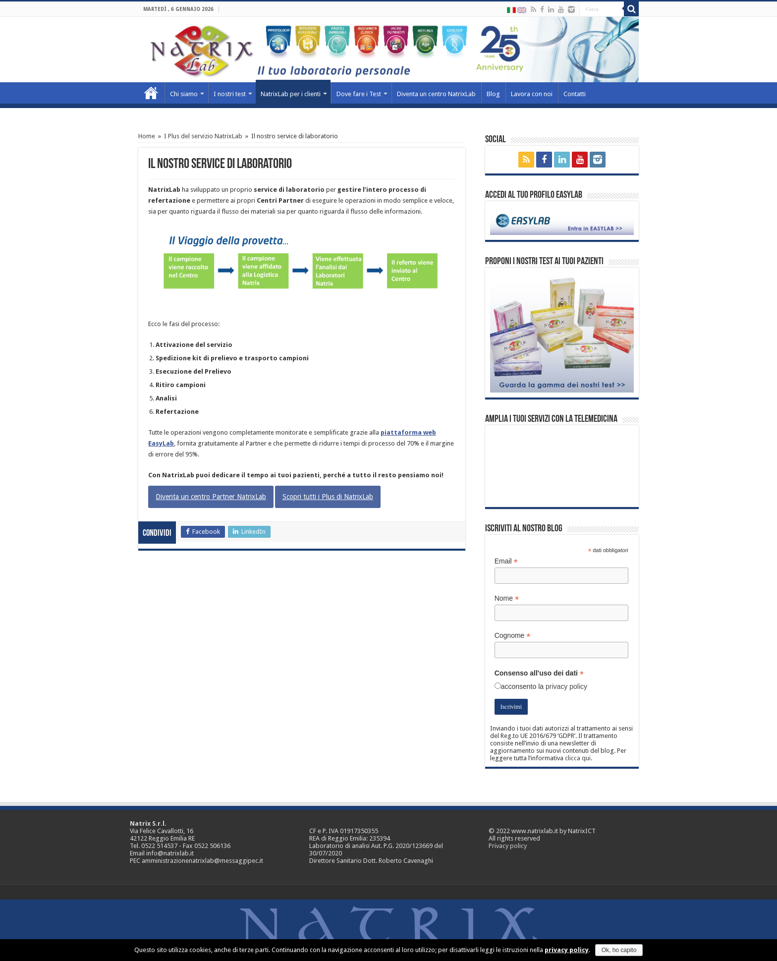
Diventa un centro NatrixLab (436, 94)
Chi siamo (184, 94)
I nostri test (230, 94)
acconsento (519, 686)
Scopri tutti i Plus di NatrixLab (327, 497)
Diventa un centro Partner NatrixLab (211, 497)
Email (506, 561)
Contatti (574, 94)
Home (151, 92)
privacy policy (566, 686)
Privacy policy (508, 845)
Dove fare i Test (358, 94)
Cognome (513, 635)
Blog (493, 94)
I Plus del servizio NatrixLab (203, 136)
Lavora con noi (532, 94)
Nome (507, 598)
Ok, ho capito (619, 950)
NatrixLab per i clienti (291, 94)
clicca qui (578, 758)
